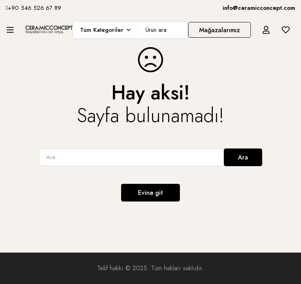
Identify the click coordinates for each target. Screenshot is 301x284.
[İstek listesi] (286, 30)
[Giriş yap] (266, 30)
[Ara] (179, 30)
